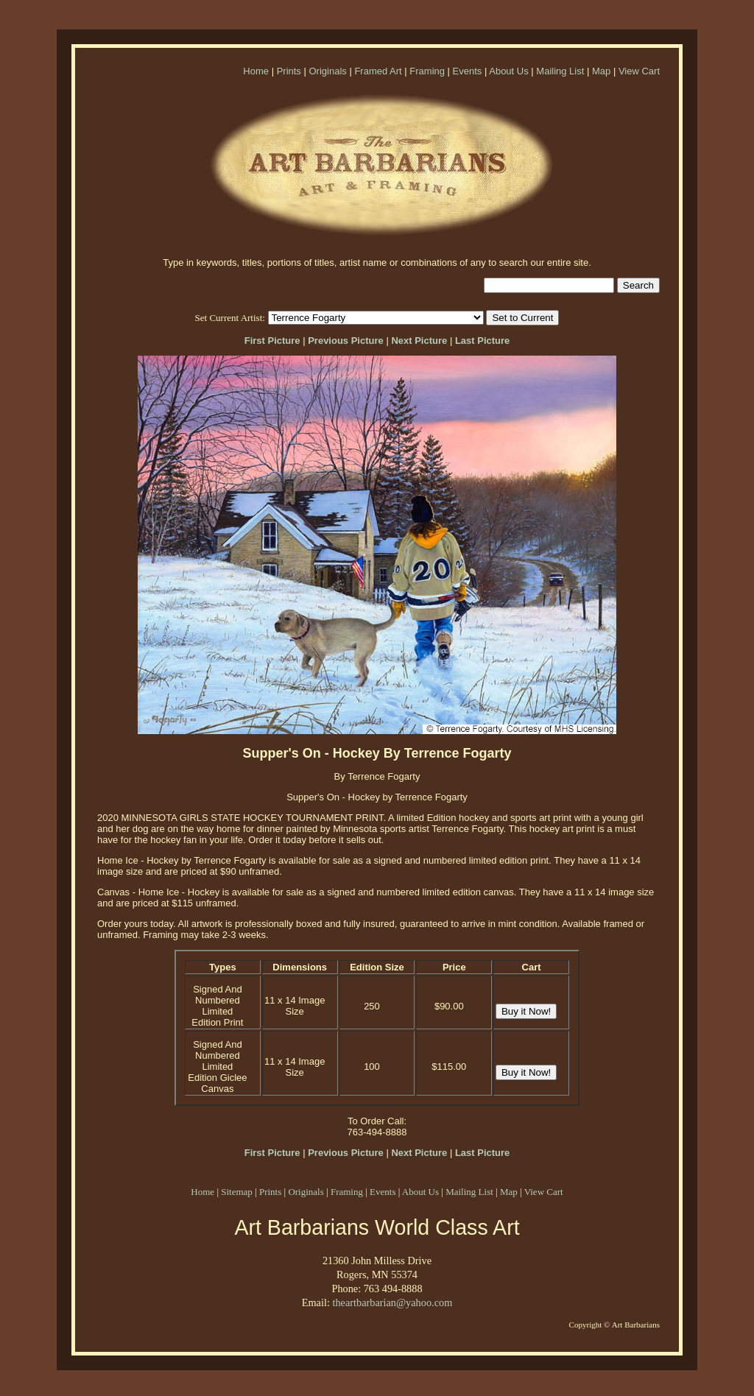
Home (256, 71)
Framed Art (377, 71)
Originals (327, 71)
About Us (508, 71)
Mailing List (560, 71)
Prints (289, 71)
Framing (427, 71)
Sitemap (237, 1191)
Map (601, 71)
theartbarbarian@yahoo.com (392, 1302)
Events (467, 71)
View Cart (639, 71)
